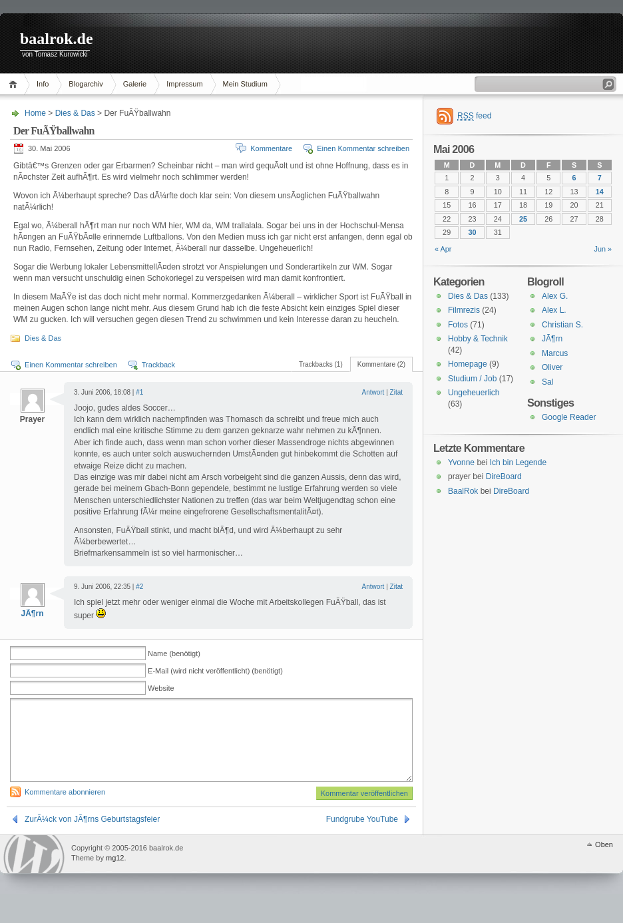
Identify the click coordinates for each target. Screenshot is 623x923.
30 (472, 232)
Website (161, 688)
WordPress (34, 870)
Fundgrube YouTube (362, 835)
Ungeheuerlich (473, 392)
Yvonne (461, 462)
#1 (139, 392)
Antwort (372, 392)
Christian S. (562, 324)
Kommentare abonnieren (65, 808)
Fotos (458, 324)
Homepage (467, 364)
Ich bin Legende (518, 462)
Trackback (158, 365)
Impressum (184, 84)
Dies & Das (75, 113)
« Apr (443, 249)
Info (43, 84)
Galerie (134, 84)
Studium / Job (472, 378)
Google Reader (569, 417)
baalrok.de (56, 38)
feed (474, 116)
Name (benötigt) (174, 653)
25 (523, 219)
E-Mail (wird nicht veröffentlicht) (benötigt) (215, 671)
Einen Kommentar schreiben (363, 148)
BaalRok (463, 491)
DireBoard (504, 476)
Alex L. (554, 310)
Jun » (603, 249)
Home (15, 84)
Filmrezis (464, 310)
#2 (139, 586)
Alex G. (555, 296)
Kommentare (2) (381, 364)
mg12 (115, 874)
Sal (547, 382)
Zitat (396, 392)
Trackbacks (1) (321, 364)
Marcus (555, 353)
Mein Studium (245, 84)
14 (600, 192)
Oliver (552, 367)
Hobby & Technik (478, 338)
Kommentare (271, 148)
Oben (604, 860)
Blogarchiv (86, 84)
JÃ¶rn (32, 613)
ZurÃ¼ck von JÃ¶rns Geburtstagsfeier (92, 835)
